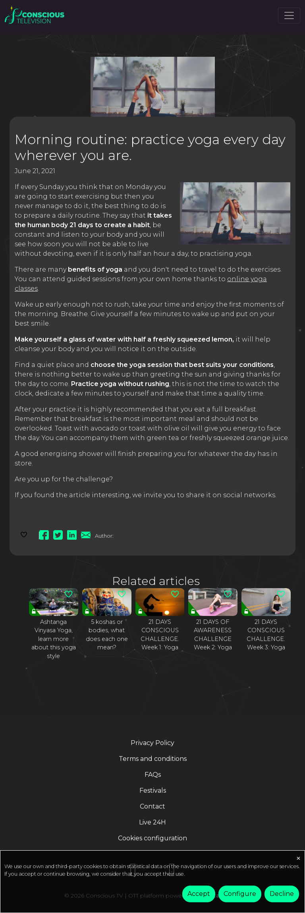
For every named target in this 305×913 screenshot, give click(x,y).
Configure (240, 894)
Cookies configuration (152, 838)
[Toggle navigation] (289, 15)
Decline (282, 894)
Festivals (152, 790)
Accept (198, 894)
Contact (152, 806)
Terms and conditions (153, 758)
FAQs (153, 774)
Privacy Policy (152, 743)
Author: (104, 536)
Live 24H (152, 822)
